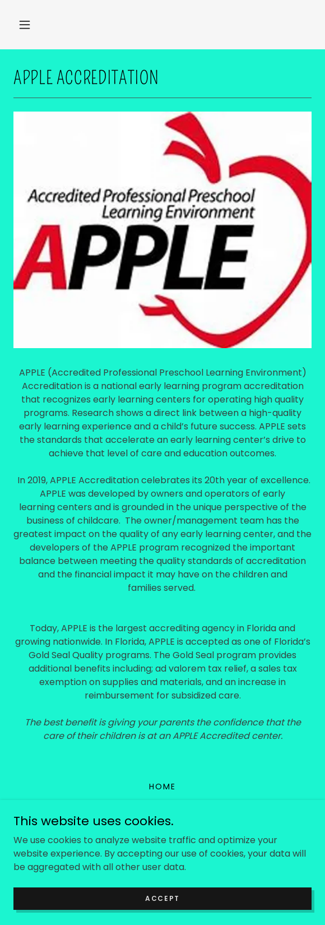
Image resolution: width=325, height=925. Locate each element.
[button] (24, 24)
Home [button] (162, 786)
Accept (162, 898)
